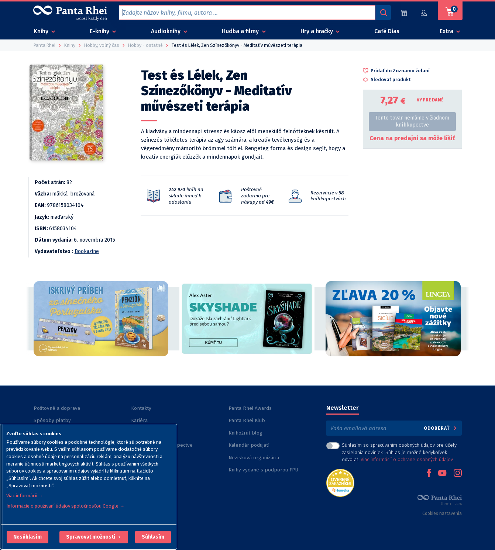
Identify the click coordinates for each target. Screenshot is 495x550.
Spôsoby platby (52, 420)
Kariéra (139, 420)
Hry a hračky (317, 31)
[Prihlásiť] (423, 12)
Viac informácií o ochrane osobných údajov (407, 459)
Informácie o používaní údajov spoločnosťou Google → (65, 506)
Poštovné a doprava (57, 408)
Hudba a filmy (241, 31)
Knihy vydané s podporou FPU (263, 470)
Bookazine (87, 251)
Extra (447, 31)
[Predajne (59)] (404, 12)
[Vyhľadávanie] (383, 12)
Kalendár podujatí (248, 445)
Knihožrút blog (245, 433)
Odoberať (440, 428)
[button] (27, 537)
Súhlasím (153, 537)
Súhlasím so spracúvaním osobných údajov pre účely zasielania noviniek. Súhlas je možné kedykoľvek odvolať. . (399, 452)
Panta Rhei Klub (246, 420)
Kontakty (141, 408)
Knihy (42, 31)
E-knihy (100, 31)
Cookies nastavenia (442, 513)
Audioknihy (166, 31)
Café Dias (386, 31)
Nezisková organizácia (253, 457)
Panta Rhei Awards (250, 408)
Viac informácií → (24, 495)
